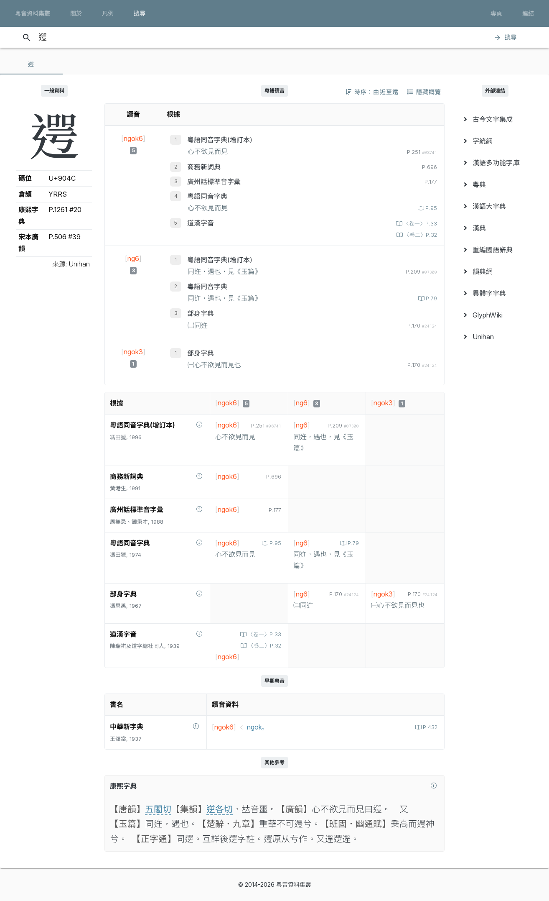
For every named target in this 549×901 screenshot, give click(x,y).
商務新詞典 (204, 167)
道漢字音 (200, 223)
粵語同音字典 (207, 196)
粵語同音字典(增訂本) (219, 140)
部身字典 (200, 313)
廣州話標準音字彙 (214, 181)
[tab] (31, 64)
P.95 (430, 208)
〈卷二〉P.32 (419, 235)
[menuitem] (495, 119)
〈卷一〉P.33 (419, 223)
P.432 (429, 727)
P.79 (430, 298)
